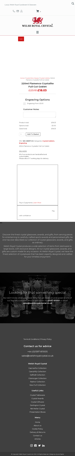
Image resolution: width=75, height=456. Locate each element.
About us (37, 426)
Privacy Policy (46, 339)
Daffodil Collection (37, 375)
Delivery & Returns (37, 432)
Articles (38, 439)
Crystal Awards (37, 398)
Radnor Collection (37, 382)
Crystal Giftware (37, 402)
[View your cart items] (38, 11)
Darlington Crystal (37, 405)
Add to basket (33, 134)
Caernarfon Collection (37, 368)
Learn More (37, 203)
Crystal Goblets (45, 78)
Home (22, 78)
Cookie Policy (37, 429)
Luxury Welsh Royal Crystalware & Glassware (20, 5)
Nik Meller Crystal (37, 409)
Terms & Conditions (31, 339)
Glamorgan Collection (37, 378)
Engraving (23, 143)
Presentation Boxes (37, 412)
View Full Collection (37, 385)
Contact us (37, 436)
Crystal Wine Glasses (32, 78)
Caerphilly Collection (37, 372)
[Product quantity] (21, 134)
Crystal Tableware (37, 395)
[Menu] (37, 32)
